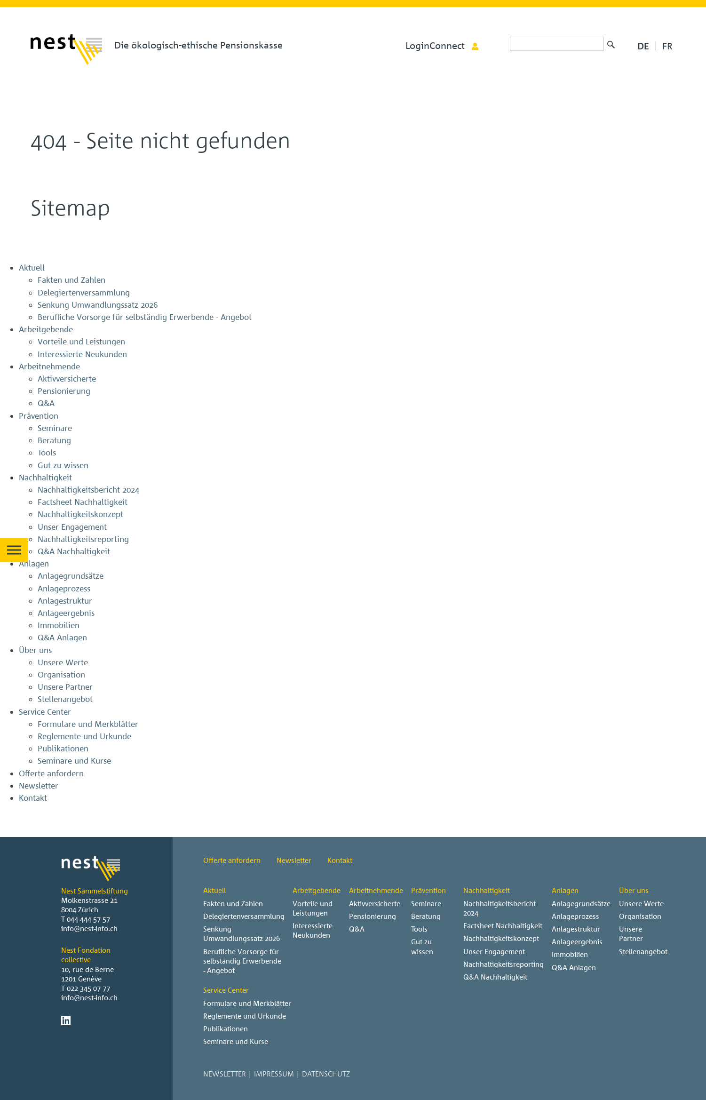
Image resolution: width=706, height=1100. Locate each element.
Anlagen (565, 890)
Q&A (357, 929)
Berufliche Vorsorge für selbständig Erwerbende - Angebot (242, 960)
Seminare (426, 903)
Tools (419, 929)
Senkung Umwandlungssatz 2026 (241, 933)
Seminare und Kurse (235, 1041)
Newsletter (294, 860)
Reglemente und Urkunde (244, 1016)
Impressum (274, 1073)
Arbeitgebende (317, 890)
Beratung (426, 916)
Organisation (640, 916)
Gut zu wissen (422, 946)
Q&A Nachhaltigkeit (495, 976)
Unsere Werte (641, 903)
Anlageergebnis (577, 941)
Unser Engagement (494, 951)
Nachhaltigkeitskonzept (501, 938)
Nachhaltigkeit (486, 890)
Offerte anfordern (232, 860)
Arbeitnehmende (376, 890)
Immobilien (570, 954)
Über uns (634, 890)
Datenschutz (326, 1073)
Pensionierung (372, 916)
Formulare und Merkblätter (247, 1003)
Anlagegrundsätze (581, 903)
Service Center (226, 990)
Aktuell (214, 890)
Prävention (428, 890)
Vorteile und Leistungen (313, 908)
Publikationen (225, 1028)
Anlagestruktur (576, 929)
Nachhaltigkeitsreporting (503, 964)
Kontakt (339, 860)
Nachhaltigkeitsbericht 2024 (499, 908)
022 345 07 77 (88, 988)
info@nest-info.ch (89, 928)
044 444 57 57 (88, 919)
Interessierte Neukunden (313, 930)
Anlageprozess (575, 916)
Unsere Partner (631, 933)
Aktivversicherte (374, 903)
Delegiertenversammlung (244, 916)
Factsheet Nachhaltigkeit (502, 925)
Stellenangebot (643, 951)
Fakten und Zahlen (233, 903)
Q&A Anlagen (574, 967)
